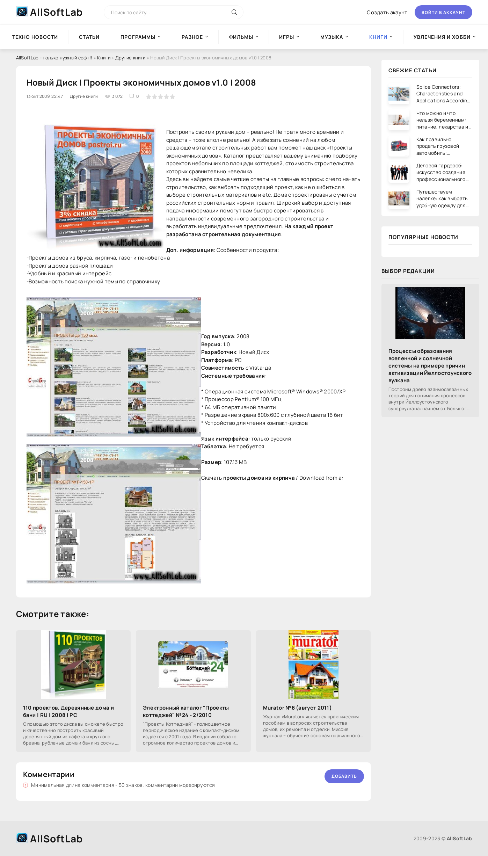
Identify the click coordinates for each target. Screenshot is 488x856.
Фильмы (241, 37)
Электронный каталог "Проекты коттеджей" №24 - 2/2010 (186, 711)
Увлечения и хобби (442, 37)
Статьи (89, 37)
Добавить (344, 776)
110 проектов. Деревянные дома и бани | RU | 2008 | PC (68, 711)
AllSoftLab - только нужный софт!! (54, 58)
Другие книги (130, 58)
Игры (286, 37)
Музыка (331, 37)
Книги (103, 58)
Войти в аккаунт (443, 12)
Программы (138, 37)
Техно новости (35, 37)
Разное (192, 37)
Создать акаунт (387, 12)
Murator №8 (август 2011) (297, 707)
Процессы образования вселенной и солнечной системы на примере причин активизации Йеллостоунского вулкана (430, 365)
